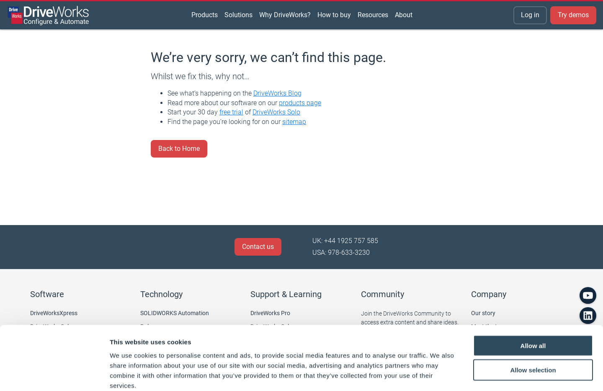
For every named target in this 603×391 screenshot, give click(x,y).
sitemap (294, 122)
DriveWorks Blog (277, 93)
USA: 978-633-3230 (341, 252)
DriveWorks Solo (276, 112)
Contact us (258, 247)
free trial (231, 112)
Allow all (533, 300)
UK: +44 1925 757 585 (345, 241)
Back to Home (179, 149)
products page (300, 103)
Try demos (573, 15)
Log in (530, 15)
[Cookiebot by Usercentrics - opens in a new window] (54, 374)
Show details (439, 374)
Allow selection (533, 325)
